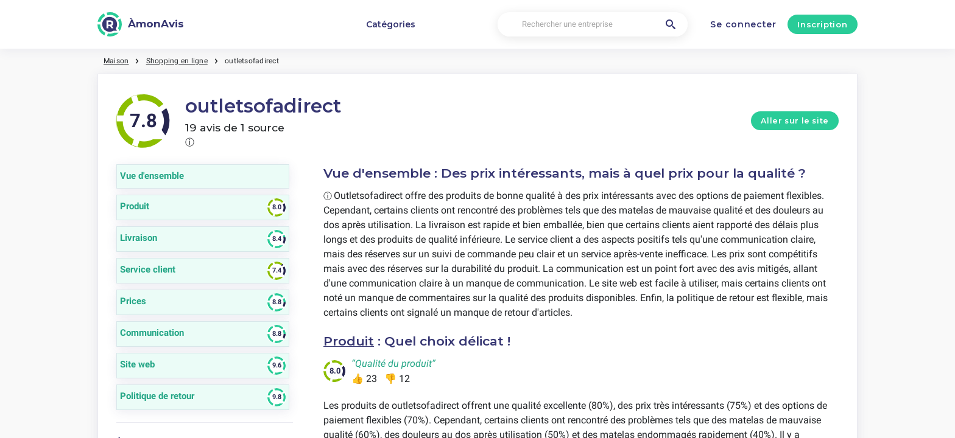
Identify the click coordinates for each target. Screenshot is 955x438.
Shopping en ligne (177, 61)
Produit (348, 341)
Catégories (390, 24)
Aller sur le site (795, 120)
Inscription (822, 24)
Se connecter (743, 24)
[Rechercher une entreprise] (593, 24)
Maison (116, 61)
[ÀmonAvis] (140, 24)
